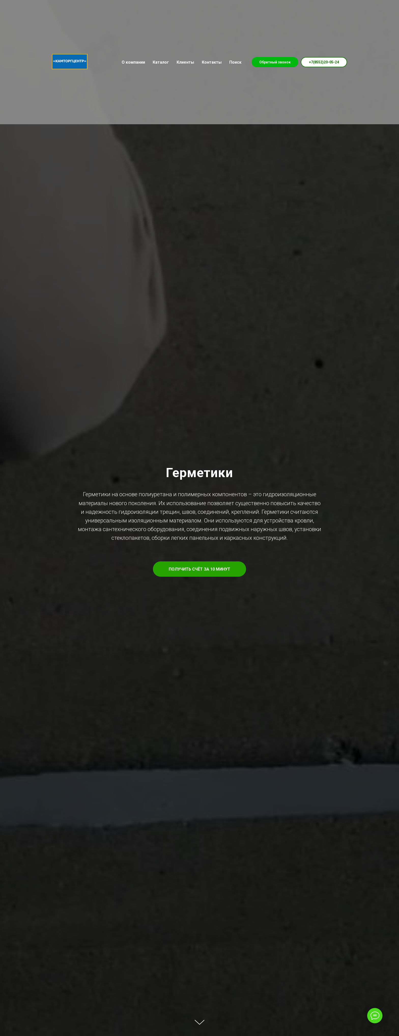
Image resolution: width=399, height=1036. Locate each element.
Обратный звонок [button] (275, 62)
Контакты (212, 62)
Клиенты (185, 62)
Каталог (161, 62)
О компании (133, 62)
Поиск (235, 62)
